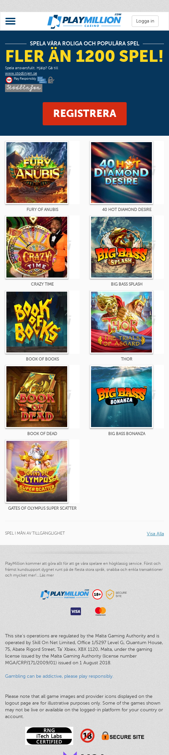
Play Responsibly (25, 78)
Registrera (84, 113)
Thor (126, 359)
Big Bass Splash (126, 284)
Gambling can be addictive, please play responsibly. (59, 676)
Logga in (145, 21)
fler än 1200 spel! (84, 56)
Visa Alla (155, 533)
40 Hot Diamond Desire (127, 209)
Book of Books (42, 359)
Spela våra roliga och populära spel (84, 44)
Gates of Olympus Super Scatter (42, 508)
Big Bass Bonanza (126, 433)
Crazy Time (42, 284)
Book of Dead (42, 433)
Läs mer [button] (47, 575)
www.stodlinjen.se (21, 73)
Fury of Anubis (42, 209)
